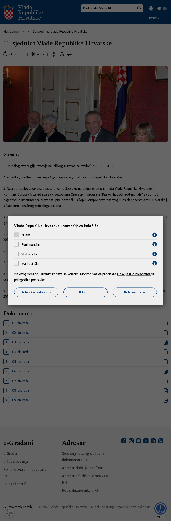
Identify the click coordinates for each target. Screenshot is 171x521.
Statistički (29, 254)
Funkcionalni (30, 244)
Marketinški (30, 263)
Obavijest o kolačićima (134, 274)
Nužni (25, 235)
